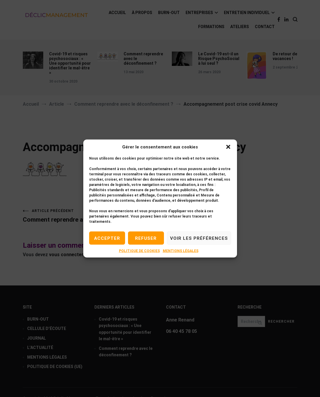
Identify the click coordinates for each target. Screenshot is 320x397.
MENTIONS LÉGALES (180, 251)
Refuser (146, 238)
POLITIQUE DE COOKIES (139, 251)
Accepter (107, 238)
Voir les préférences (199, 238)
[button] (228, 147)
